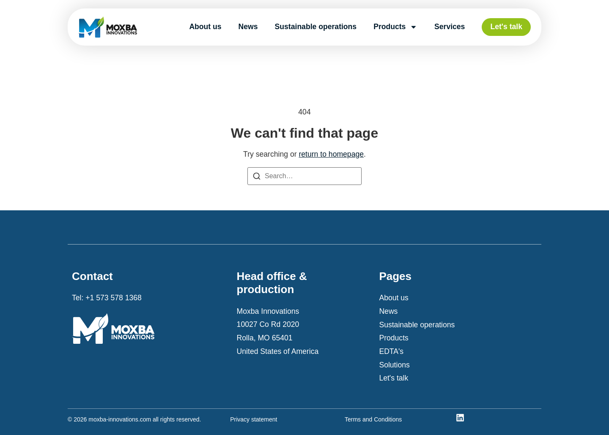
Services (449, 26)
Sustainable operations (316, 26)
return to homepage (331, 154)
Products (395, 27)
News (248, 26)
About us (205, 26)
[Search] (257, 178)
